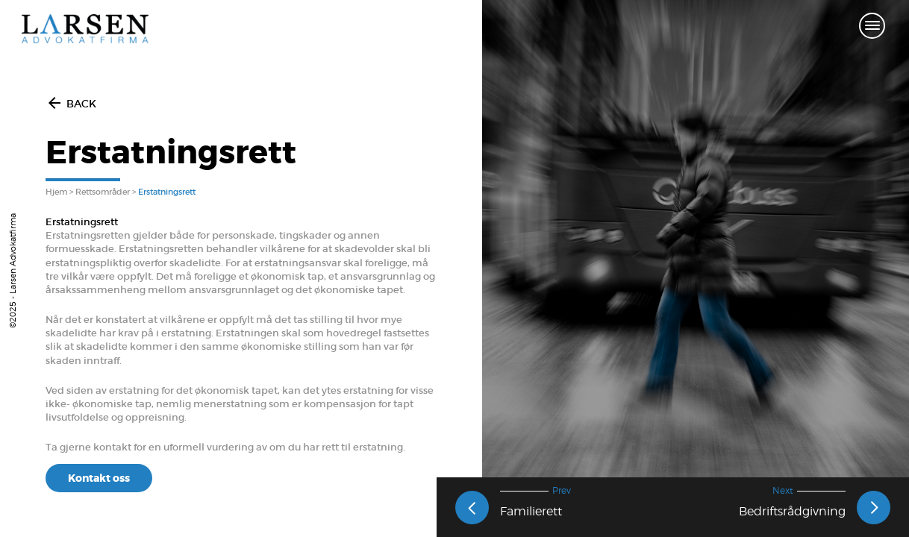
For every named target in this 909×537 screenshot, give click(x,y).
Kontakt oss (99, 478)
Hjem (56, 191)
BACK (71, 103)
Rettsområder (102, 191)
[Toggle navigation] (872, 27)
